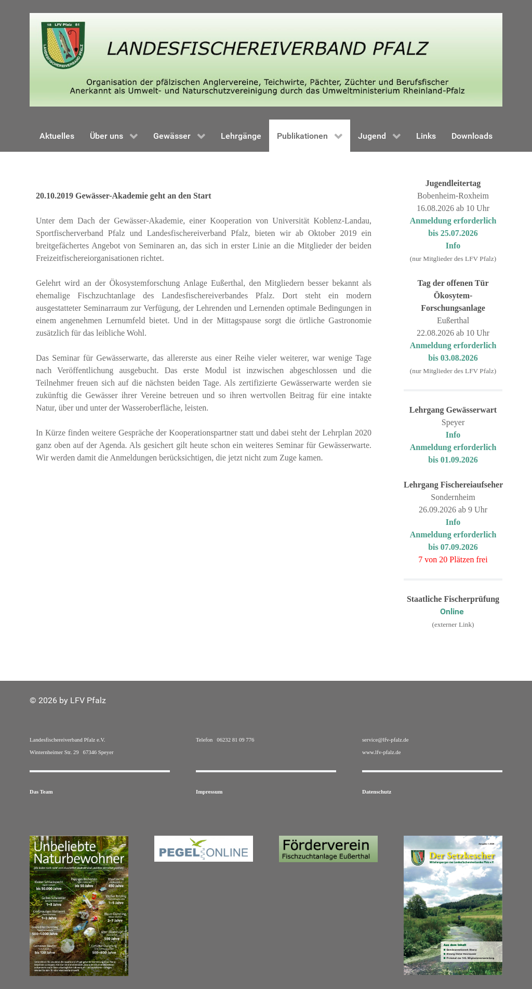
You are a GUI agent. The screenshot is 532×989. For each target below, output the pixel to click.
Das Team (41, 792)
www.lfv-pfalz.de (381, 752)
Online (453, 611)
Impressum (209, 792)
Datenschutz (376, 792)
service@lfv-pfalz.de (385, 740)
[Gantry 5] (266, 59)
